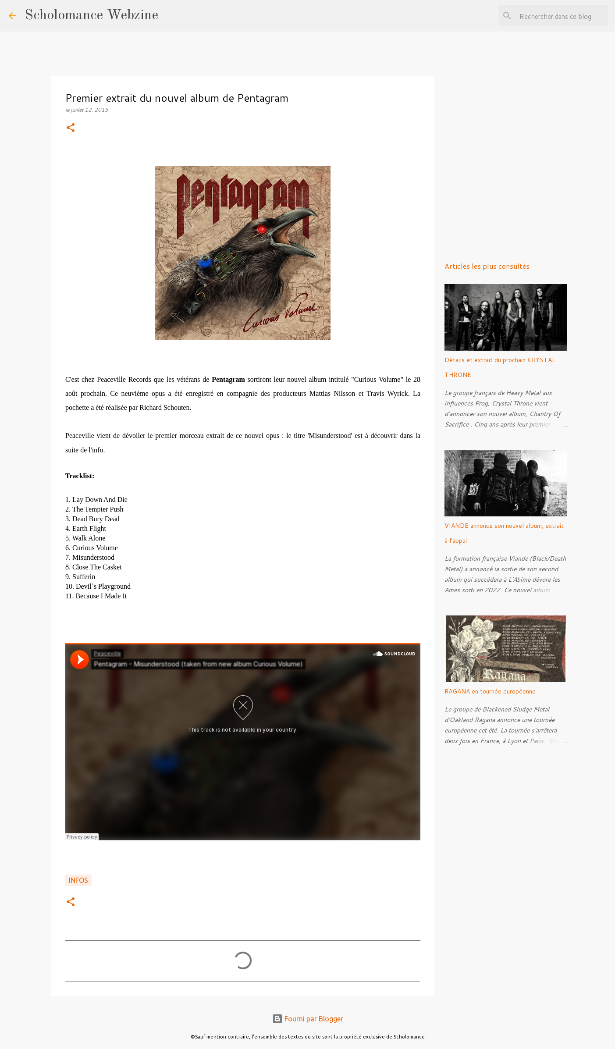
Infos (78, 880)
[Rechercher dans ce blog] (562, 15)
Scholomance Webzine (91, 16)
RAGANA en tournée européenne (490, 691)
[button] (70, 128)
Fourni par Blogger (307, 1019)
